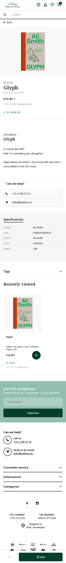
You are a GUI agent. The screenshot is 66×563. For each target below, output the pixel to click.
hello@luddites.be (22, 202)
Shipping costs (24, 104)
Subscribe (33, 413)
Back (7, 22)
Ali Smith (8, 82)
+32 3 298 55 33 (21, 193)
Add (41, 557)
